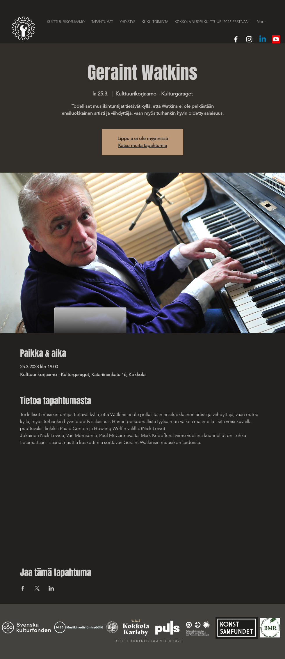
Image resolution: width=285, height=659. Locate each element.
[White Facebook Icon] (236, 39)
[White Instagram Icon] (249, 39)
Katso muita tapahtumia (142, 145)
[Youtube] (276, 39)
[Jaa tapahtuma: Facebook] (23, 588)
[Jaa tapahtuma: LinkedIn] (51, 588)
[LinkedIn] (263, 39)
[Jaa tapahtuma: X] (37, 588)
